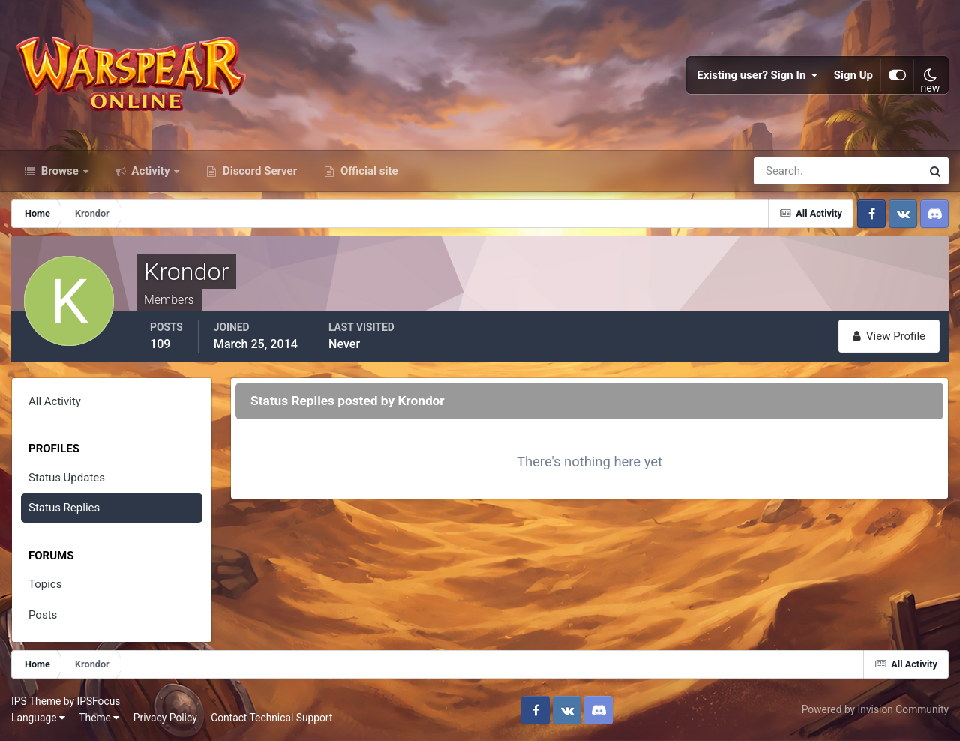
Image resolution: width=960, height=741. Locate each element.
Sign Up (853, 75)
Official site (368, 171)
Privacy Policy (165, 718)
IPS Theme (36, 701)
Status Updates (66, 477)
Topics (45, 584)
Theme (99, 718)
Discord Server (258, 171)
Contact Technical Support (271, 718)
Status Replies (64, 507)
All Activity (54, 401)
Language (38, 718)
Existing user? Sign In (757, 75)
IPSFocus (98, 701)
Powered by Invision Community (875, 710)
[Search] (786, 171)
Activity (151, 171)
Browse (60, 171)
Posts (42, 615)
